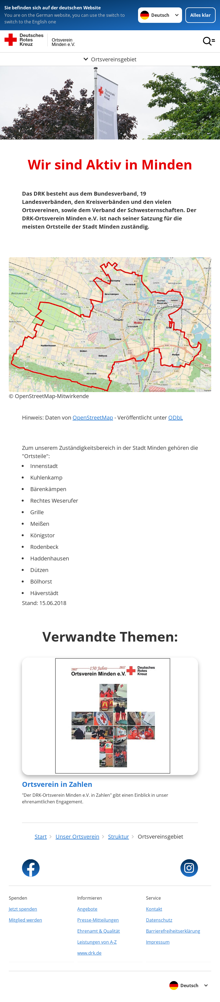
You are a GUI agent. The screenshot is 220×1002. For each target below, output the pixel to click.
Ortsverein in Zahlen (57, 784)
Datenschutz (159, 920)
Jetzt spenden (23, 909)
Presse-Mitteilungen (98, 920)
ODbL (175, 417)
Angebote (87, 909)
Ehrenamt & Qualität (98, 931)
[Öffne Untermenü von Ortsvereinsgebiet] (110, 59)
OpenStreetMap (93, 417)
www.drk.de (89, 953)
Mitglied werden (25, 920)
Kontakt (154, 909)
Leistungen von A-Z (97, 942)
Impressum (158, 942)
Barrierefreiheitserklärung (173, 931)
